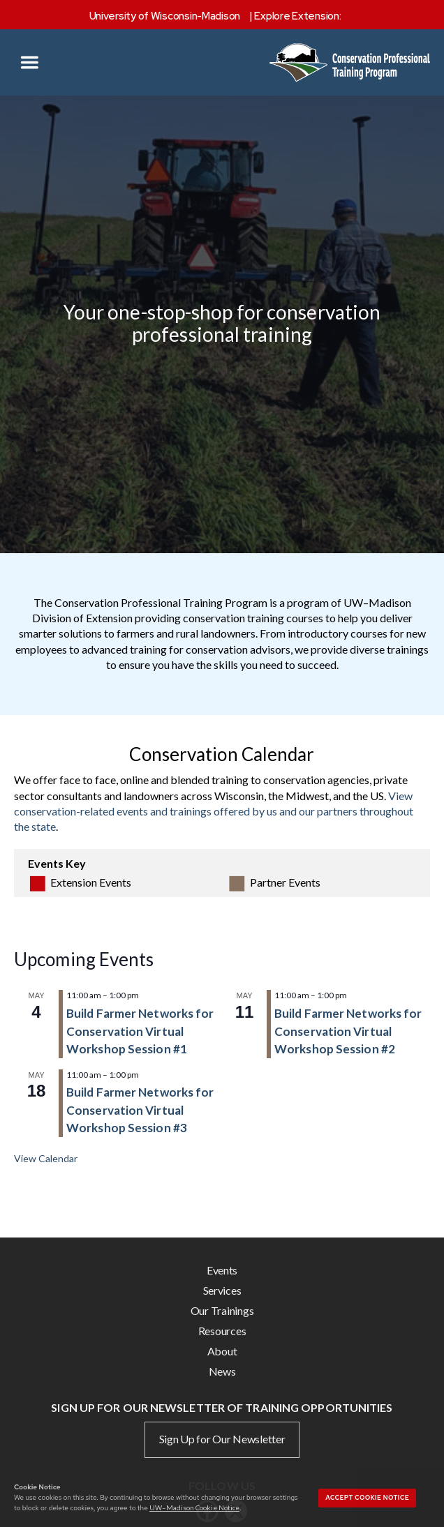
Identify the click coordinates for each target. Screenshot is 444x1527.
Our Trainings (222, 1310)
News (222, 1371)
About (222, 1350)
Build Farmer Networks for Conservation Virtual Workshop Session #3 (140, 1110)
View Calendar (45, 1158)
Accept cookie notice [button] (367, 1498)
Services (222, 1290)
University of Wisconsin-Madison (165, 16)
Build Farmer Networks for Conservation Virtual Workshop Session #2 (348, 1031)
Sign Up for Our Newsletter (222, 1438)
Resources (222, 1330)
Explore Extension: (297, 16)
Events (222, 1270)
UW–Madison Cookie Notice (194, 1507)
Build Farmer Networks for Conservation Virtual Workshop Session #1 (140, 1031)
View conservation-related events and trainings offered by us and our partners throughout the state (213, 811)
